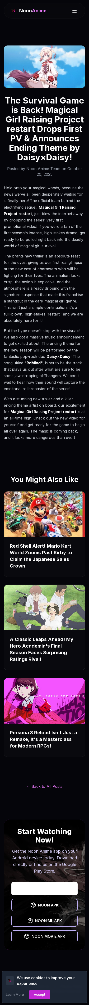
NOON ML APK (44, 921)
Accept (39, 994)
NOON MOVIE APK (44, 936)
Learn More (15, 994)
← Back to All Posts (44, 786)
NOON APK (44, 905)
